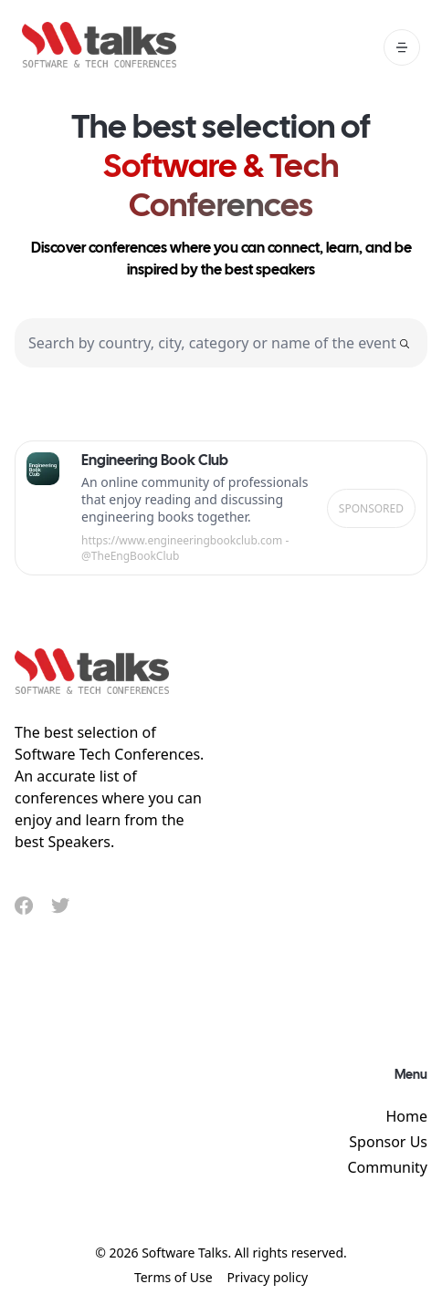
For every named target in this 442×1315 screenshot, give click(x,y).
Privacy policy (268, 1277)
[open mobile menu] (402, 47)
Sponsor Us (388, 1142)
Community (387, 1167)
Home (406, 1116)
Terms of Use (173, 1277)
